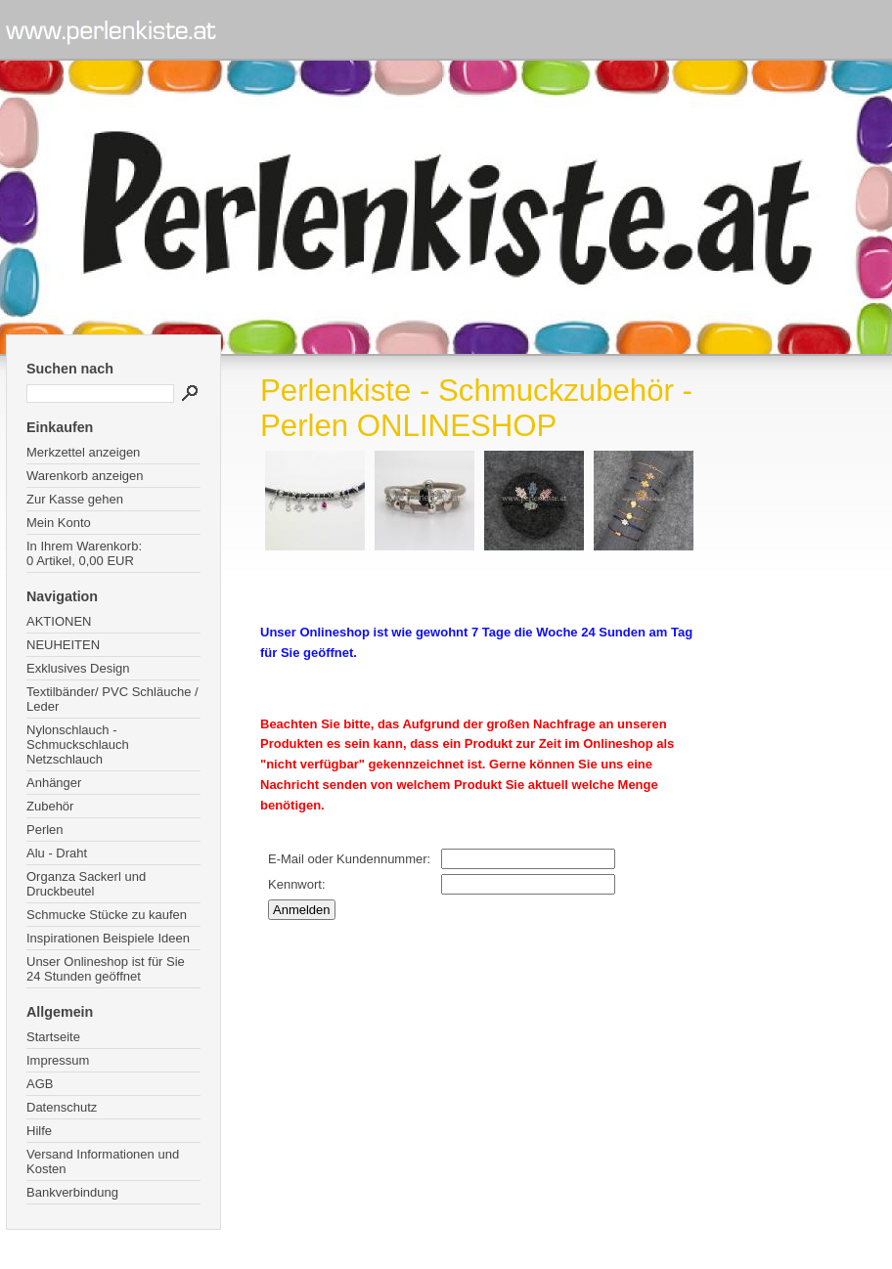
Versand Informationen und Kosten (102, 1161)
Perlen (45, 829)
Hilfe (39, 1130)
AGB (39, 1083)
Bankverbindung (72, 1192)
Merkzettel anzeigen (83, 452)
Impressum (57, 1060)
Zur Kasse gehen (74, 499)
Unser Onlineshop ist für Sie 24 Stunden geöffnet (105, 969)
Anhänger (53, 782)
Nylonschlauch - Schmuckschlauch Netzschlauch (77, 744)
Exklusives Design (78, 668)
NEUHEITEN (63, 644)
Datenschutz (61, 1107)
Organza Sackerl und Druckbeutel (86, 883)
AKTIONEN (58, 621)
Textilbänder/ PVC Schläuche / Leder (112, 699)
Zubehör (49, 806)
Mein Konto (58, 522)
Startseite (53, 1036)
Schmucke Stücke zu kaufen (106, 914)
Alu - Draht (56, 853)
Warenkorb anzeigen (84, 475)
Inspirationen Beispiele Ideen (108, 938)
